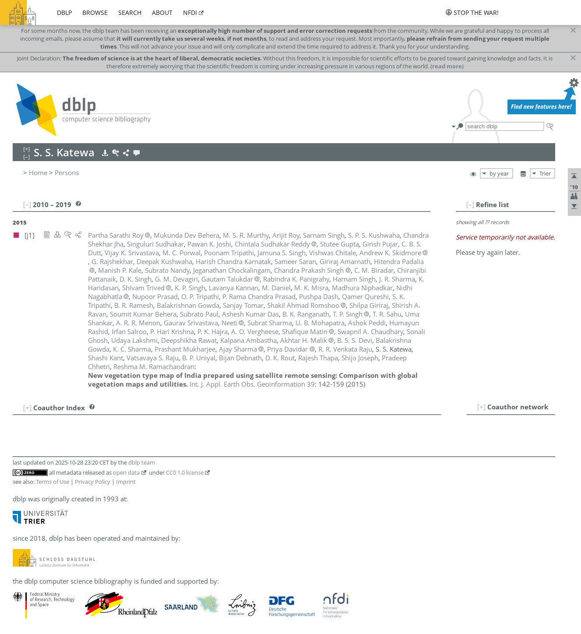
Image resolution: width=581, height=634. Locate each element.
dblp (64, 12)
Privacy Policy (92, 482)
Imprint (126, 482)
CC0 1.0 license (185, 472)
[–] (470, 204)
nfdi (190, 12)
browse (95, 12)
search (129, 12)
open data (126, 472)
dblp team (141, 462)
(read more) (447, 66)
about (162, 12)
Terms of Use (52, 482)
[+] (481, 406)
